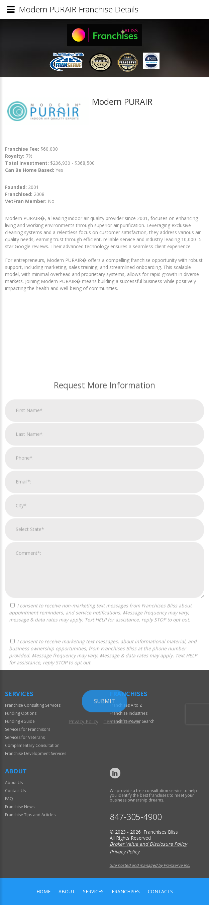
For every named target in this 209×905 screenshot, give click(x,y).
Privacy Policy (83, 898)
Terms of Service (122, 898)
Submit (104, 877)
